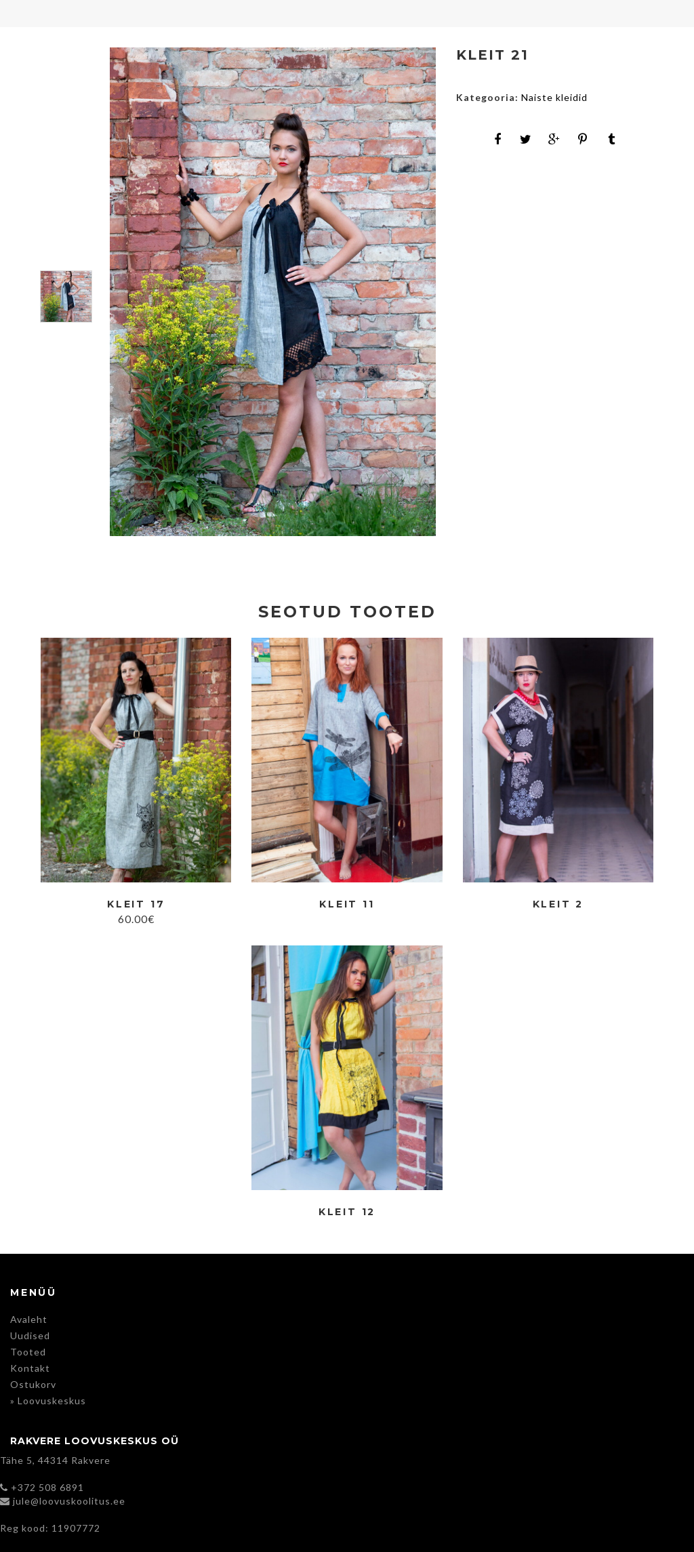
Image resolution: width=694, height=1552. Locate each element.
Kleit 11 (346, 904)
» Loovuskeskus (48, 1400)
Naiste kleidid (554, 97)
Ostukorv (33, 1384)
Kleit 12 (347, 1212)
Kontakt (30, 1368)
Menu (13, 13)
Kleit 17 (136, 904)
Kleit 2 (558, 904)
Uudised (30, 1335)
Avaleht (28, 1319)
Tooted (28, 1351)
